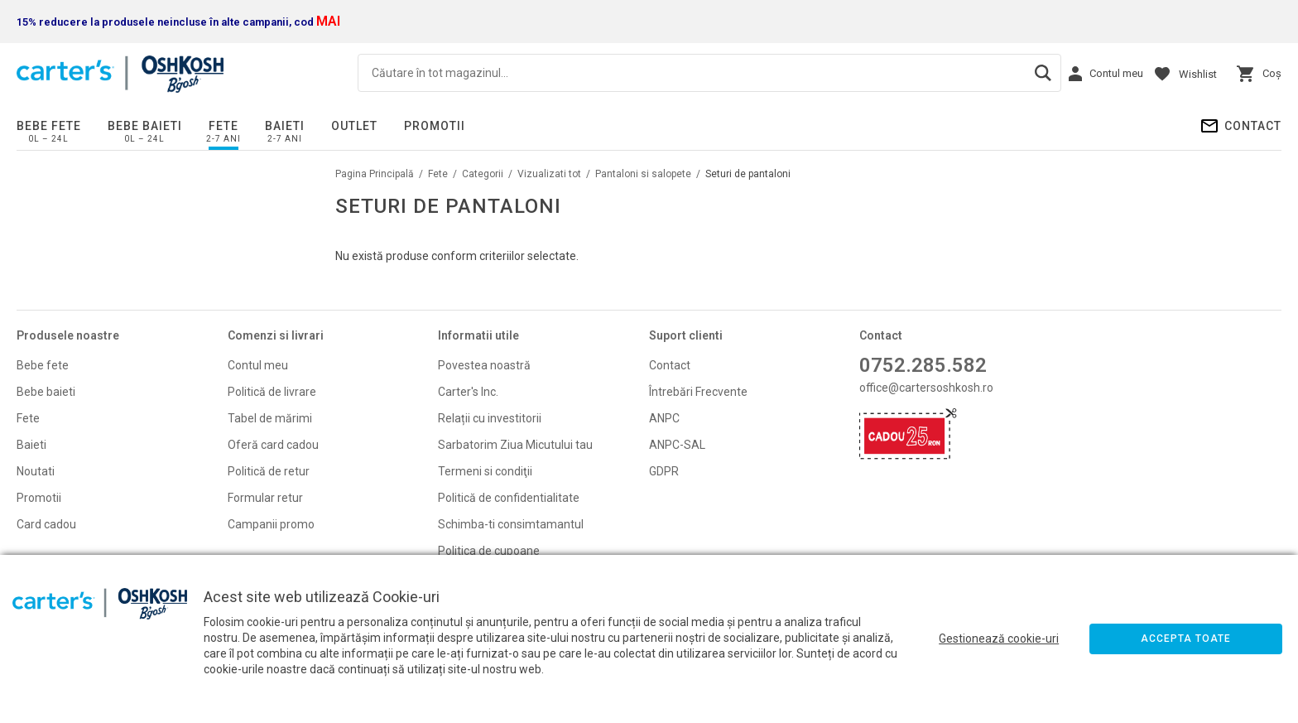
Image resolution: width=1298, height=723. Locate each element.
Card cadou (46, 524)
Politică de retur (269, 471)
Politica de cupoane (489, 550)
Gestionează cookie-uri (999, 638)
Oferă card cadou (273, 444)
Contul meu (258, 365)
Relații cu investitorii (489, 418)
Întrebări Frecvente (698, 391)
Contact (1252, 126)
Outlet (354, 126)
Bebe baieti (145, 126)
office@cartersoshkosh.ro (926, 387)
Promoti (38, 497)
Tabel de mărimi (270, 418)
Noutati (36, 471)
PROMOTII (434, 126)
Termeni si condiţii (485, 471)
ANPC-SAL (677, 444)
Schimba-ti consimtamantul (511, 524)
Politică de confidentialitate (508, 497)
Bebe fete (49, 126)
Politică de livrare (272, 391)
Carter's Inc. (468, 391)
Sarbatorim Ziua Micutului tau (515, 444)
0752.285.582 (923, 365)
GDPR (664, 471)
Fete (223, 126)
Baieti (285, 126)
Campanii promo (271, 524)
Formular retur (265, 497)
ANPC (664, 418)
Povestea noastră (484, 365)
